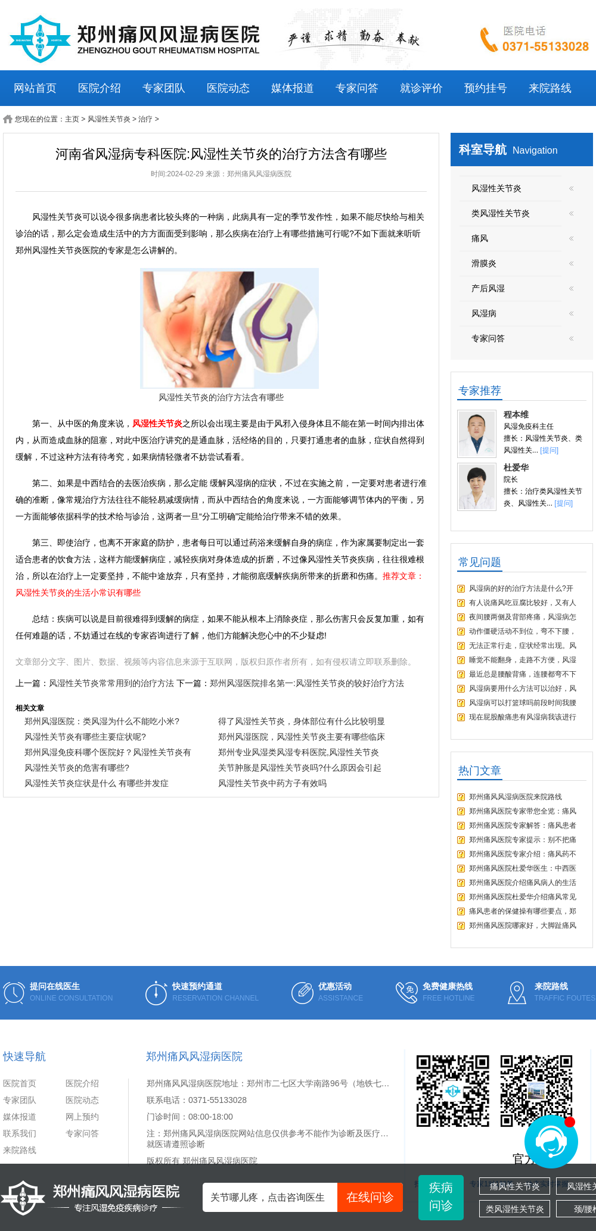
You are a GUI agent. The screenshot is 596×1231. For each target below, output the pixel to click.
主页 (72, 119)
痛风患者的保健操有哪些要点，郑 (522, 911)
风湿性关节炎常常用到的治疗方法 (111, 683)
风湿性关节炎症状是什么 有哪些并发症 (96, 783)
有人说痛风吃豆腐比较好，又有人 (522, 603)
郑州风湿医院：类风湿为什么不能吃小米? (101, 721)
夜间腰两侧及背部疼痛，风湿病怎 (522, 617)
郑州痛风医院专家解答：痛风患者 (522, 825)
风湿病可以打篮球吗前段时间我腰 (522, 703)
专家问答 (357, 88)
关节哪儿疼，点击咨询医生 (306, 1197)
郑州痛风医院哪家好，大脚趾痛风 (522, 925)
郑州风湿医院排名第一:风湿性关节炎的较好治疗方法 (307, 683)
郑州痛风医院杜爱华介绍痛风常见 (522, 897)
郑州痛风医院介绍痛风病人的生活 (522, 882)
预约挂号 (485, 88)
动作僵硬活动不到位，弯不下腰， (522, 631)
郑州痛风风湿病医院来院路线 (515, 797)
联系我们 (19, 1133)
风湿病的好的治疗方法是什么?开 (521, 588)
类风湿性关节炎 (515, 1209)
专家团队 (163, 88)
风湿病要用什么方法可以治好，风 (522, 688)
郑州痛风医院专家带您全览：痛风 (522, 811)
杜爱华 (516, 467)
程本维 (516, 414)
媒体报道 (292, 88)
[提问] (549, 450)
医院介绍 (99, 88)
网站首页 (35, 88)
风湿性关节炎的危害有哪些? (76, 767)
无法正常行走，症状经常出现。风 (522, 645)
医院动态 (228, 88)
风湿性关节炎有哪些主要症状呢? (85, 736)
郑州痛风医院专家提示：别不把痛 (522, 840)
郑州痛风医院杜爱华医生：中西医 (522, 868)
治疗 (145, 119)
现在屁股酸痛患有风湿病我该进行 (522, 717)
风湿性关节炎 (109, 119)
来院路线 (550, 88)
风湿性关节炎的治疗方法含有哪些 (221, 397)
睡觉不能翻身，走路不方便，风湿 (522, 660)
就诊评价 (421, 88)
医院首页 (19, 1083)
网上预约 (82, 1116)
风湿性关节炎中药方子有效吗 (272, 783)
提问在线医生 (55, 986)
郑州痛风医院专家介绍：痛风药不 (522, 854)
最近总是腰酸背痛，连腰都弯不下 (522, 674)
